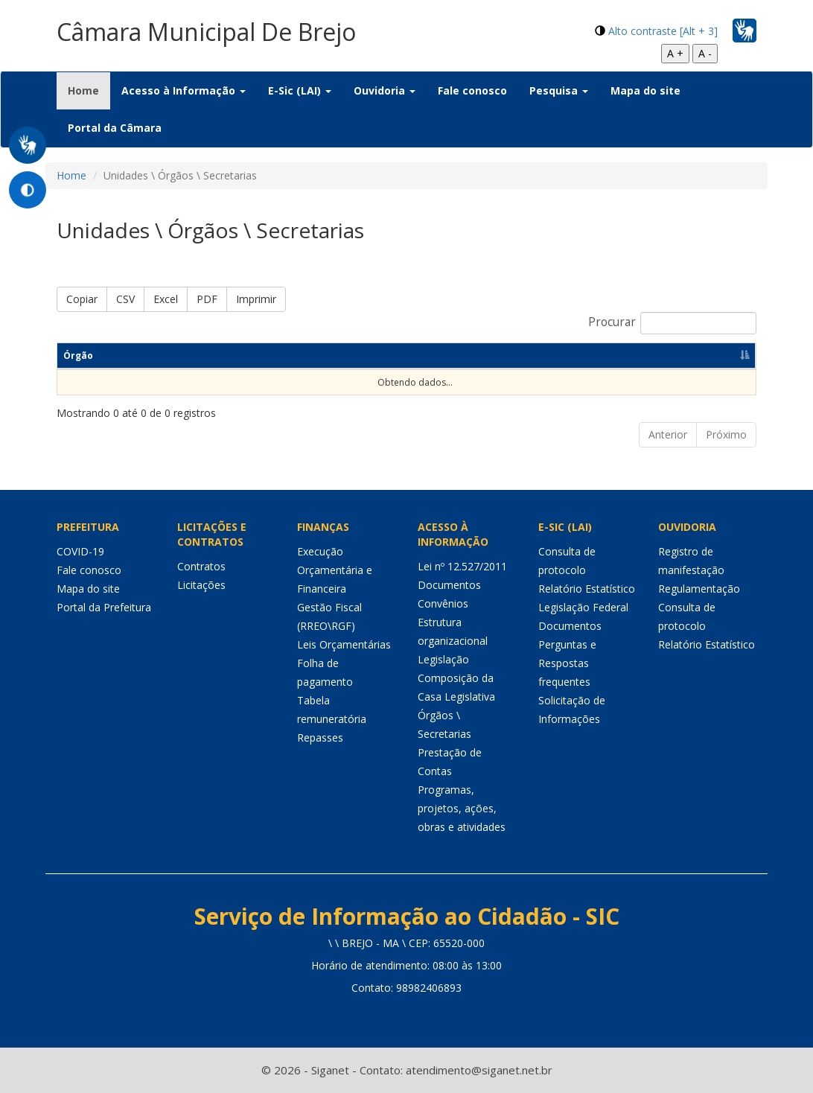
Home (89, 90)
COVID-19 (80, 551)
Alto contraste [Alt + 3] (663, 31)
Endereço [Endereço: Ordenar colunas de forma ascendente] (369, 355)
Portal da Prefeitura (104, 607)
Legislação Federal (583, 607)
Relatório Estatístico (586, 588)
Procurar (672, 323)
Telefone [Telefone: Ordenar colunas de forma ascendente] (454, 355)
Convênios (443, 603)
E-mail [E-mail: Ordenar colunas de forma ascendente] (531, 355)
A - (705, 53)
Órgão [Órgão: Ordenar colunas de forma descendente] (78, 355)
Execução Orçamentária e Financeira (334, 570)
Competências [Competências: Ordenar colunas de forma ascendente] (269, 355)
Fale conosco (472, 90)
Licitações (201, 585)
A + (675, 53)
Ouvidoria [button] (384, 90)
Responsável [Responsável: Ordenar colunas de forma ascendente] (162, 355)
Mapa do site (645, 90)
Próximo (726, 434)
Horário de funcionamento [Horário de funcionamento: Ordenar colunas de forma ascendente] (647, 355)
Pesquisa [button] (558, 90)
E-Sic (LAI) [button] (299, 90)
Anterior (667, 434)
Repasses (320, 737)
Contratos (201, 566)
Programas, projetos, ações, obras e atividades (462, 808)
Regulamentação (699, 588)
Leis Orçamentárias (344, 644)
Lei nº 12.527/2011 (462, 566)
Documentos (449, 585)
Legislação (443, 659)
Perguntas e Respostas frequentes (567, 663)
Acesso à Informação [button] (183, 90)
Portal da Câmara (115, 128)
